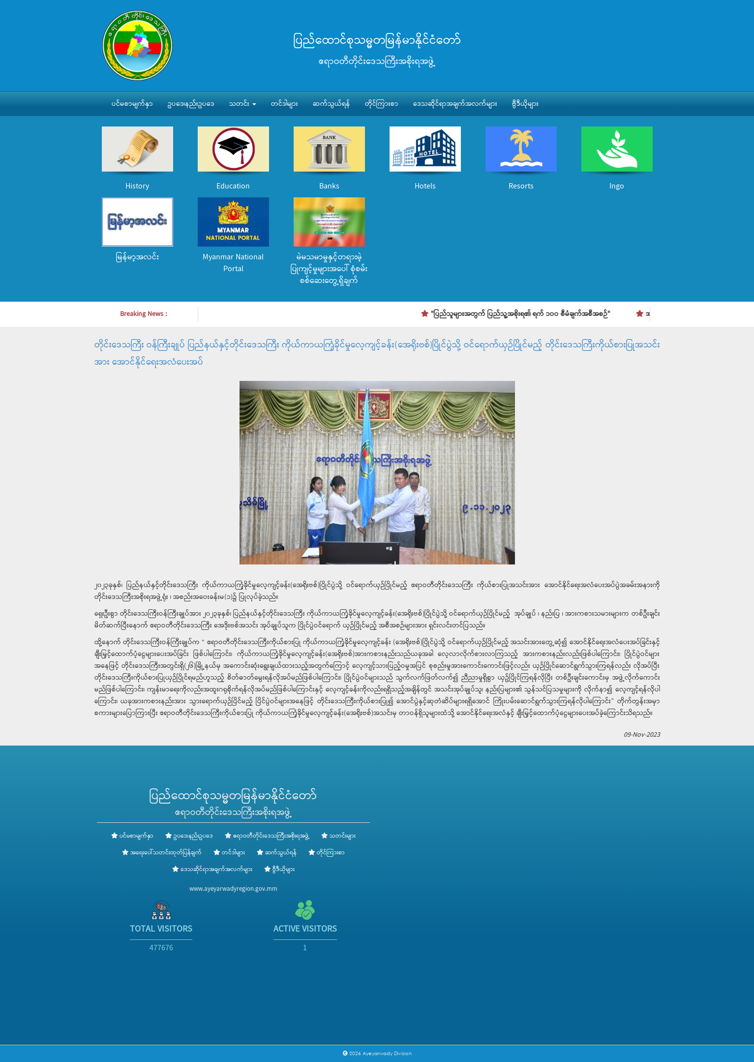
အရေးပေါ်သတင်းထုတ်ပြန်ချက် (166, 852)
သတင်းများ (343, 836)
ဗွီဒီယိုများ (525, 103)
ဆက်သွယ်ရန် (331, 103)
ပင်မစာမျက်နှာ (132, 103)
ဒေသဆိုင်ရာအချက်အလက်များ (455, 103)
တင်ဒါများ (284, 103)
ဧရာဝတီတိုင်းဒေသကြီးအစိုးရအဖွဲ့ (271, 836)
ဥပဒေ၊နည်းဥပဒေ (191, 103)
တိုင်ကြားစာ (381, 103)
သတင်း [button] (242, 103)
